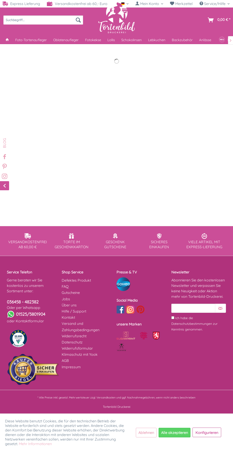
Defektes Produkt (76, 280)
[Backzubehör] (182, 40)
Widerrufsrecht (74, 336)
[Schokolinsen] (131, 40)
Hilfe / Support (74, 311)
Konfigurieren (206, 432)
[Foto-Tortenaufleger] (31, 40)
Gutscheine (71, 292)
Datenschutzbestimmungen (191, 324)
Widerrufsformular (77, 348)
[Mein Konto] (149, 3)
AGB (65, 360)
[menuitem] (149, 4)
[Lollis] (111, 40)
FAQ (65, 286)
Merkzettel (181, 3)
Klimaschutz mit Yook (80, 354)
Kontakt (68, 317)
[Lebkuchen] (157, 40)
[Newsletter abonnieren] (220, 308)
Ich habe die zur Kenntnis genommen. (194, 323)
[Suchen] (78, 20)
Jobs (66, 299)
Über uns (69, 305)
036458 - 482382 (23, 302)
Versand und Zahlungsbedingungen (80, 326)
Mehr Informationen (35, 443)
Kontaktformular (30, 321)
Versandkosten (106, 397)
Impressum (71, 367)
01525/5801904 (30, 314)
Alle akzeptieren (174, 432)
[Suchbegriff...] (43, 20)
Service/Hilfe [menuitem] (213, 3)
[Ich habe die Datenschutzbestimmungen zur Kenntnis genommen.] (172, 317)
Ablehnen (146, 432)
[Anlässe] (205, 40)
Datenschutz (72, 342)
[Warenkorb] (218, 20)
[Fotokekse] (93, 40)
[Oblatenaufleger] (66, 40)
